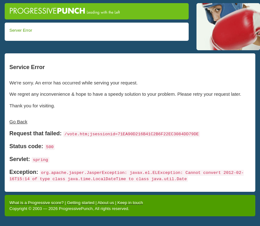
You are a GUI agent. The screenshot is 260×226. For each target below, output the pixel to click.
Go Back (18, 121)
